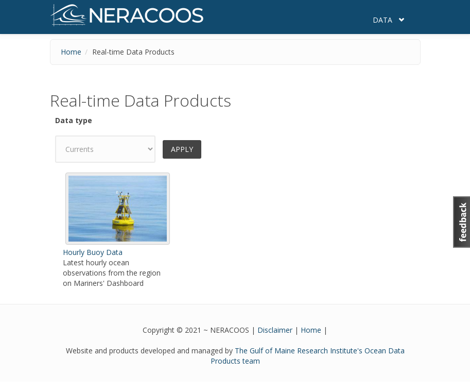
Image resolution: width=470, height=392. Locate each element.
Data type (73, 120)
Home (71, 52)
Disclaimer (274, 330)
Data (382, 20)
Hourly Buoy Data (93, 252)
